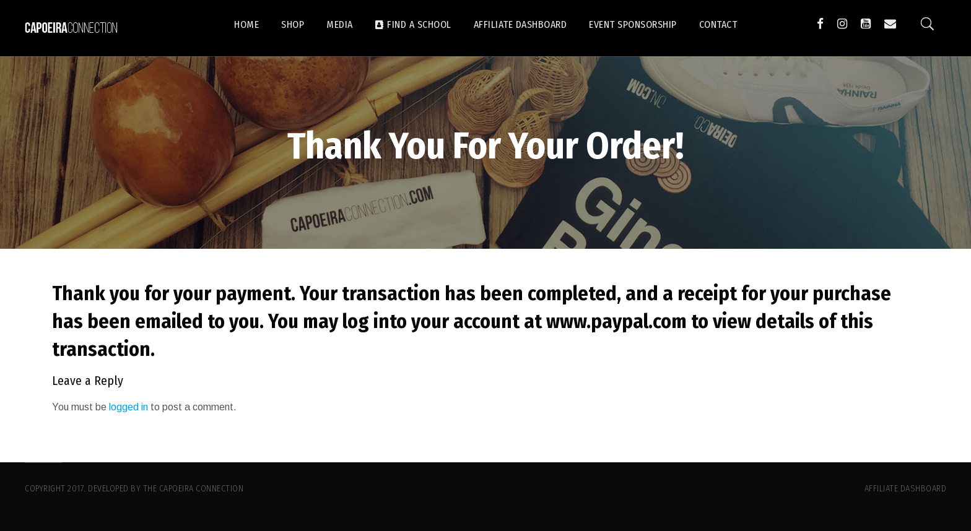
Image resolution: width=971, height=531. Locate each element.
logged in (128, 407)
